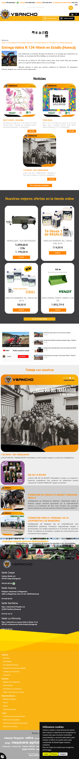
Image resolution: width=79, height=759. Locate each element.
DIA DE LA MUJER (37, 475)
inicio (4, 43)
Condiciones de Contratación (14, 716)
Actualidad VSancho (25, 43)
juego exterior (28, 749)
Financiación (8, 685)
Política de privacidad (11, 720)
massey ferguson (14, 738)
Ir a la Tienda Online (39, 319)
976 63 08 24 (7, 583)
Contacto (6, 675)
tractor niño (16, 746)
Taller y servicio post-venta (13, 692)
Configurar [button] (62, 754)
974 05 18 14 (7, 614)
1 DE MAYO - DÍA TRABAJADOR (35, 170)
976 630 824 (10, 2)
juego (7, 743)
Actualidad (11, 43)
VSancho (5, 655)
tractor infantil (28, 746)
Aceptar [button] (46, 754)
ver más (31, 131)
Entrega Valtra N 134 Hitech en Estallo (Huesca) (53, 43)
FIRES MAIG (47, 120)
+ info (4, 713)
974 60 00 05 (7, 599)
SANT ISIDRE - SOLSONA (13, 120)
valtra (29, 738)
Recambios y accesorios (12, 689)
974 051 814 (47, 2)
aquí (49, 750)
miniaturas (6, 746)
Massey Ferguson (9, 699)
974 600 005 (30, 2)
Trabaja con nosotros (11, 671)
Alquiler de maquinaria (11, 682)
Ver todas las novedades (39, 185)
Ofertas (6, 658)
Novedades (7, 661)
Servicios (5, 679)
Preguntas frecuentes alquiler (14, 668)
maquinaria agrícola (26, 742)
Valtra (5, 706)
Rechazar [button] (54, 754)
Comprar (21, 257)
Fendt (5, 702)
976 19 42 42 (7, 629)
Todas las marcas (9, 709)
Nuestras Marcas (8, 696)
